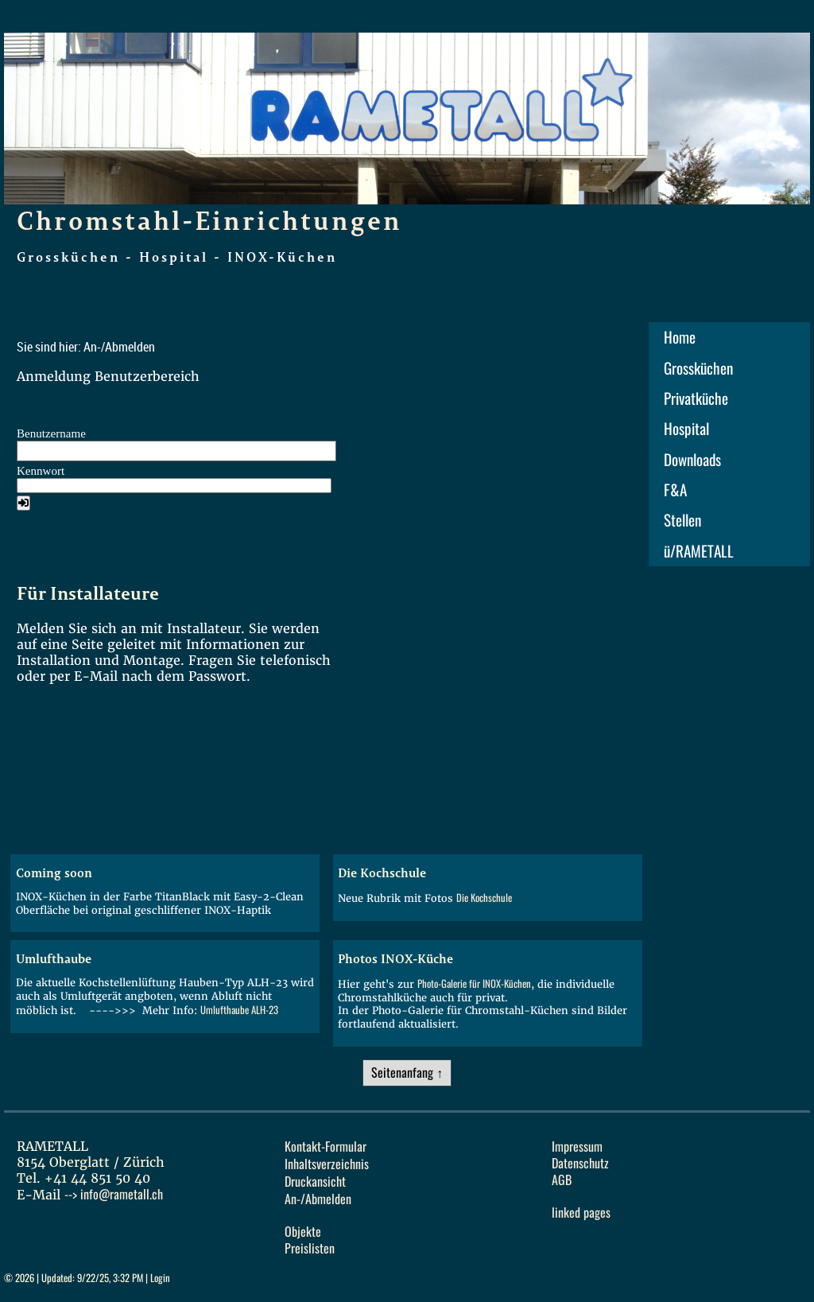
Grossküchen (698, 368)
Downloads (692, 459)
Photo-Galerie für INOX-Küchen (474, 983)
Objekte (303, 1231)
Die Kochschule (484, 897)
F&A (675, 490)
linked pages (581, 1212)
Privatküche (696, 398)
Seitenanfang (402, 1072)
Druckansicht (315, 1181)
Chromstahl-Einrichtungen (209, 220)
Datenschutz (580, 1163)
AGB (562, 1180)
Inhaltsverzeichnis (327, 1164)
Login (160, 1278)
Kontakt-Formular (325, 1146)
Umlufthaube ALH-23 (239, 1009)
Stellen (682, 520)
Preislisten (310, 1248)
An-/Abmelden (318, 1199)
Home (680, 337)
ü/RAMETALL (699, 551)
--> (113, 1194)
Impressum (577, 1146)
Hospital (686, 428)
